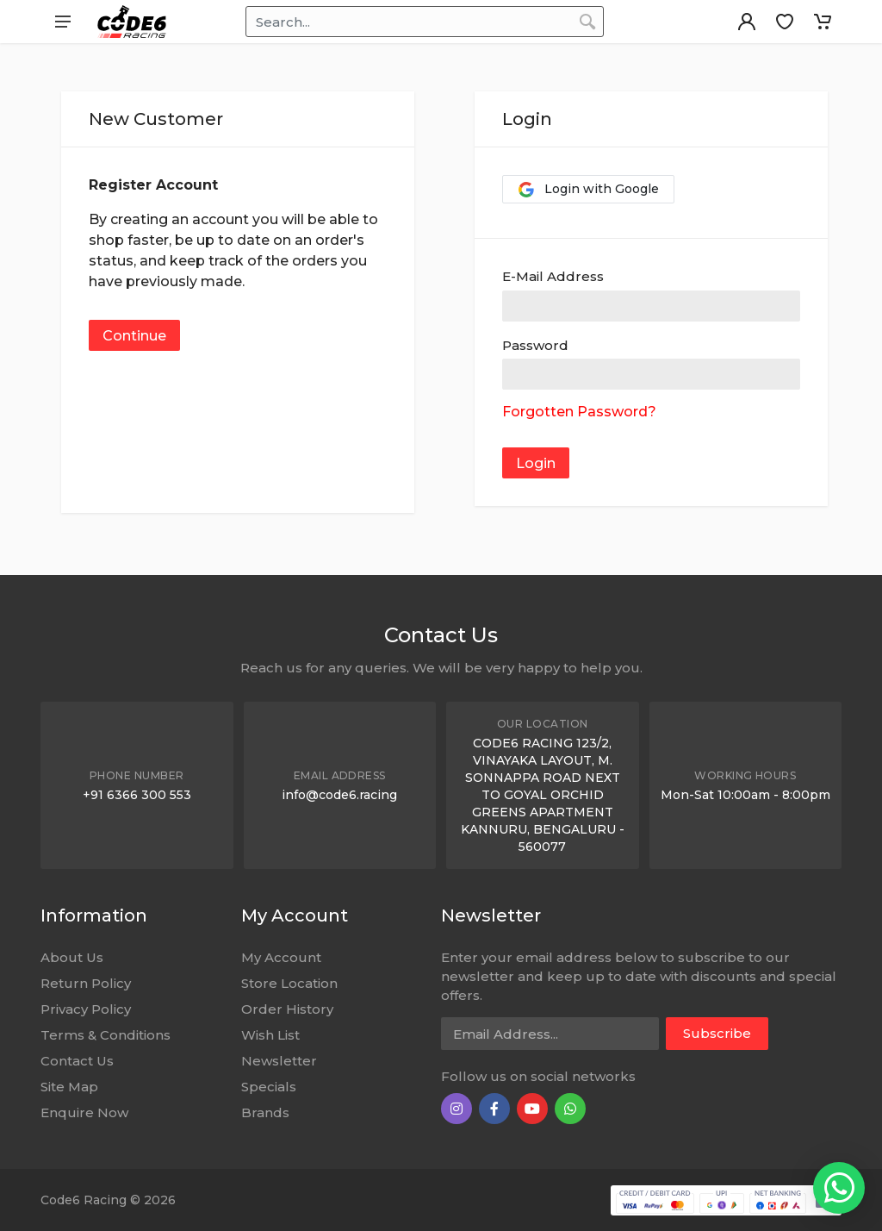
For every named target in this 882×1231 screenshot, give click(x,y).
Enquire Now (84, 1112)
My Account (281, 957)
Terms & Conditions (105, 1035)
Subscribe (717, 1033)
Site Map (69, 1086)
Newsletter (279, 1061)
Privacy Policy (85, 1009)
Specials (268, 1086)
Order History (287, 1009)
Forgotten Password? (579, 411)
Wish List (270, 1035)
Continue (134, 336)
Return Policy (85, 983)
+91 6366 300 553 (137, 795)
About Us (71, 957)
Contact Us (77, 1061)
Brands (265, 1112)
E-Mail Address (553, 276)
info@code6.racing (339, 795)
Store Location (289, 983)
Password (535, 345)
